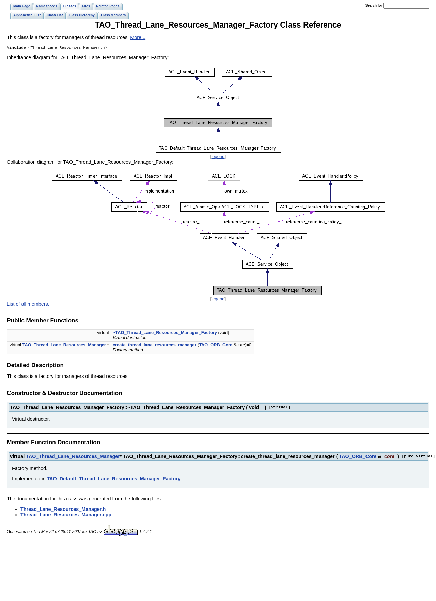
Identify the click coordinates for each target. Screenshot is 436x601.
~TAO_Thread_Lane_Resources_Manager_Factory (165, 333)
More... (137, 37)
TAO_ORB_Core (215, 345)
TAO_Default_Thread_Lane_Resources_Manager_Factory (113, 479)
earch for (373, 5)
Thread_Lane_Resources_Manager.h (63, 510)
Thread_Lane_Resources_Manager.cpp (65, 515)
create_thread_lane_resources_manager (154, 345)
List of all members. (28, 304)
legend (217, 157)
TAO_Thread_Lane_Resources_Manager (64, 345)
